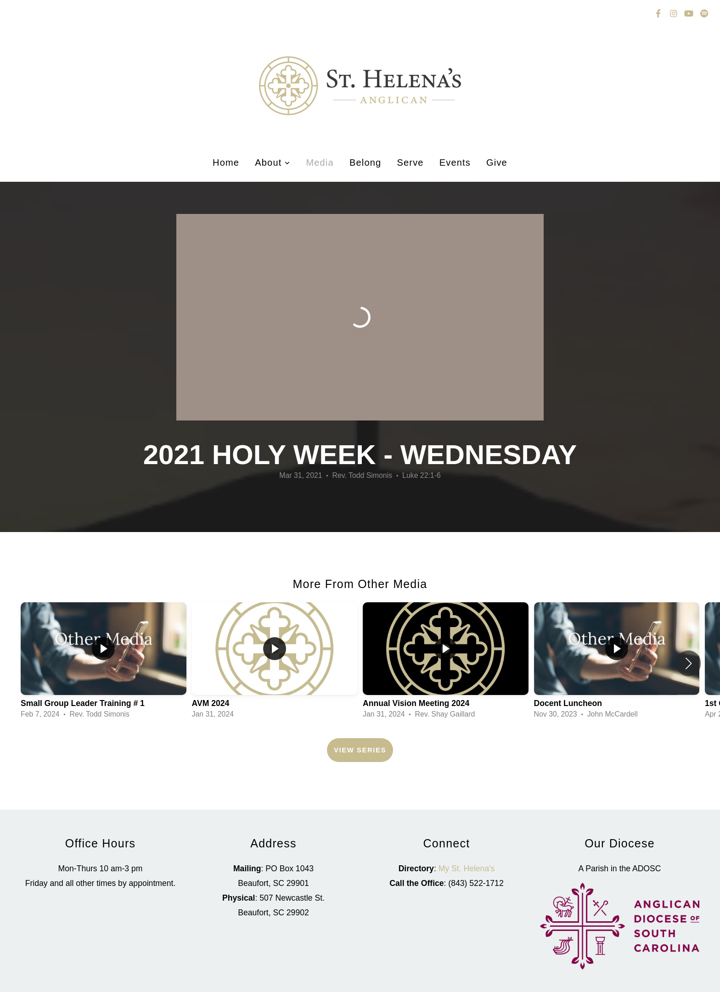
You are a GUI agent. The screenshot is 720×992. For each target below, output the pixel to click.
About (272, 162)
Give (496, 162)
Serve (410, 162)
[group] (103, 663)
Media (319, 162)
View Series (360, 750)
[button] (688, 663)
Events (455, 162)
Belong (365, 162)
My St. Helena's (467, 868)
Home (226, 162)
